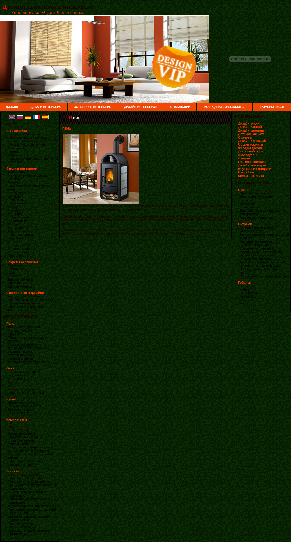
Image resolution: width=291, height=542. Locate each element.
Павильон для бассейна (26, 478)
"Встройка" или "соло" (24, 402)
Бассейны (246, 172)
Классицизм (17, 193)
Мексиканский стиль (23, 252)
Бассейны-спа (18, 513)
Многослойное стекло (256, 196)
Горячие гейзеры (20, 523)
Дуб (11, 385)
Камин (12, 426)
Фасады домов (250, 148)
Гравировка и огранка (256, 217)
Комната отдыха (251, 175)
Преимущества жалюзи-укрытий (32, 509)
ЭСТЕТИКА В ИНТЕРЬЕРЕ (92, 107)
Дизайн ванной (250, 127)
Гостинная (15, 269)
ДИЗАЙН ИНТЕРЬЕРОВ (140, 107)
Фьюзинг (246, 238)
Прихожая (15, 265)
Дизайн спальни (251, 130)
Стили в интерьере (21, 168)
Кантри (13, 241)
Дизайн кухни (249, 123)
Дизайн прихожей (252, 141)
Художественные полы (25, 344)
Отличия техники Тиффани (260, 266)
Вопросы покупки (20, 409)
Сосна (12, 382)
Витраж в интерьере (255, 245)
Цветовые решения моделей (29, 516)
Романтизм (16, 200)
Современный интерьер (257, 248)
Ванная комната (20, 286)
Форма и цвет (18, 155)
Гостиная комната (252, 162)
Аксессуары (247, 155)
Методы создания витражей (260, 252)
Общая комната (250, 144)
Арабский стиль (19, 227)
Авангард (15, 214)
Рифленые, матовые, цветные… (32, 299)
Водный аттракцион (22, 527)
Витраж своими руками (257, 255)
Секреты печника (20, 464)
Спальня (14, 283)
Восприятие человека (24, 134)
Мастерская (248, 296)
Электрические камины (25, 461)
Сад (243, 300)
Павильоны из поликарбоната (30, 481)
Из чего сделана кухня (24, 406)
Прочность (16, 334)
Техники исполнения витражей (262, 262)
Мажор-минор (18, 148)
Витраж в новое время (256, 227)
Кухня (12, 272)
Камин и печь (17, 419)
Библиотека (248, 293)
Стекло (243, 189)
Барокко (14, 179)
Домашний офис (251, 151)
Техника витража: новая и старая (264, 234)
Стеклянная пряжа (253, 193)
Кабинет (14, 276)
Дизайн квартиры (252, 165)
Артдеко (14, 210)
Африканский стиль (22, 231)
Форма (13, 151)
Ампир (12, 189)
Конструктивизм (19, 217)
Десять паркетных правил (27, 348)
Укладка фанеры (20, 358)
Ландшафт (246, 158)
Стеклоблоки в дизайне (25, 293)
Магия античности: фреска (28, 175)
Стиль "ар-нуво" (251, 231)
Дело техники (18, 310)
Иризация (247, 203)
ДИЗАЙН (12, 107)
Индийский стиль (20, 238)
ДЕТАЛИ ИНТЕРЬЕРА (46, 107)
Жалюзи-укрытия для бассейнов (32, 506)
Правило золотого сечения (27, 137)
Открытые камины (21, 440)
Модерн (13, 207)
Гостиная (246, 286)
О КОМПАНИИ (180, 107)
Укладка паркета (20, 351)
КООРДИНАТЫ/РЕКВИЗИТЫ (224, 107)
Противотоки (17, 534)
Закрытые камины (21, 433)
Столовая (245, 137)
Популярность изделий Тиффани (264, 276)
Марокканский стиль (23, 248)
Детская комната (20, 279)
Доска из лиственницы (24, 327)
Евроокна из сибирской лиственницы (25, 373)
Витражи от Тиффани (256, 259)
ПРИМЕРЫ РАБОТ (272, 107)
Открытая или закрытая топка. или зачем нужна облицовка (30, 449)
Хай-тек (13, 224)
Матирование (250, 214)
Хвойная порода (20, 330)
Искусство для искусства (26, 306)
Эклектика (15, 196)
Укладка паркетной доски (26, 362)
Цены (244, 272)
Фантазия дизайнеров (256, 241)
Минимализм (17, 220)
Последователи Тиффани (259, 269)
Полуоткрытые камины (25, 437)
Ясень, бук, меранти (23, 389)
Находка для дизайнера (25, 296)
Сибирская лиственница (26, 392)
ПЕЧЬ (75, 118)
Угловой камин (19, 444)
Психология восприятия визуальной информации (26, 142)
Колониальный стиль (23, 245)
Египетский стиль (21, 234)
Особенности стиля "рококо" (29, 186)
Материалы (16, 379)
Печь (11, 423)
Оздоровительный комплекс (29, 530)
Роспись (246, 200)
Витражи (245, 224)
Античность (16, 172)
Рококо (13, 182)
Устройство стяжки (21, 355)
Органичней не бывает (25, 303)
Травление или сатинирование (262, 210)
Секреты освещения (22, 262)
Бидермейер (17, 203)
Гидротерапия (18, 520)
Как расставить (19, 413)
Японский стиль (19, 255)
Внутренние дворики (254, 169)
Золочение (248, 207)
